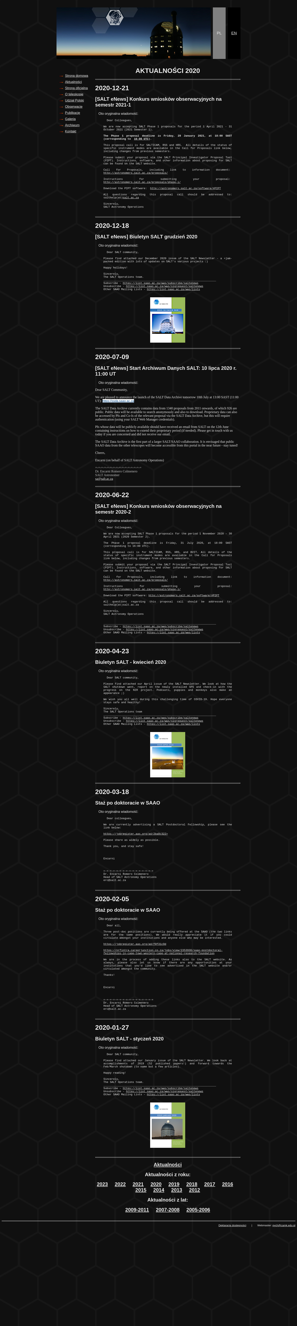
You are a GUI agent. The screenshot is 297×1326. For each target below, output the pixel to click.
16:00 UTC (141, 143)
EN (234, 33)
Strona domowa (76, 75)
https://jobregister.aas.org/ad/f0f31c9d (135, 1018)
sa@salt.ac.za (104, 504)
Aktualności (73, 82)
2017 (209, 1280)
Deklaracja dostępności (232, 1321)
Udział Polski (74, 100)
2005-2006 (198, 1306)
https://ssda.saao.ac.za (118, 427)
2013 (176, 1286)
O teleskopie (74, 94)
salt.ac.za (131, 213)
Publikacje (72, 113)
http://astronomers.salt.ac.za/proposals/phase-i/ (142, 195)
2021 (138, 1280)
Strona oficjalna (76, 88)
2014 (158, 1286)
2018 (191, 1280)
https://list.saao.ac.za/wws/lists (173, 315)
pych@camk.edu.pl (283, 1321)
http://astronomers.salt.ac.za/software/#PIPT (185, 202)
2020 (156, 1280)
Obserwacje (73, 106)
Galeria (70, 119)
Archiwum (72, 125)
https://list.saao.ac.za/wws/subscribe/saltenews (160, 307)
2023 (102, 1280)
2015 (140, 1286)
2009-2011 (137, 1306)
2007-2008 (168, 1306)
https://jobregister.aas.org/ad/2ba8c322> (136, 895)
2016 (227, 1280)
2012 (194, 1286)
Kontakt (70, 131)
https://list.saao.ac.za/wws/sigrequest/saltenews (164, 311)
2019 (173, 1280)
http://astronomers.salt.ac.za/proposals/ (136, 184)
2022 (120, 1280)
